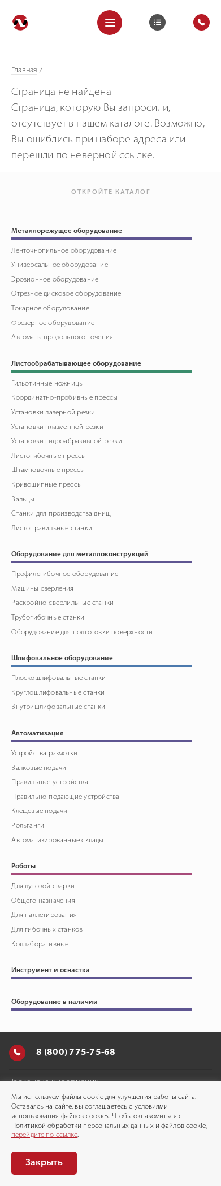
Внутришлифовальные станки (58, 707)
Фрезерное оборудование (52, 323)
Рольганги (27, 826)
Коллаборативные (39, 944)
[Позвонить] (17, 1053)
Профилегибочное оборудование (64, 574)
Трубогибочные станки (47, 617)
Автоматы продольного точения (62, 337)
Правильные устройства (49, 782)
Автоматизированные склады (57, 840)
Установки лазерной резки (53, 412)
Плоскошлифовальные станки (58, 678)
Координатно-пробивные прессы (64, 398)
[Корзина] (157, 22)
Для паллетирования (44, 915)
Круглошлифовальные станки (58, 693)
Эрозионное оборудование (54, 279)
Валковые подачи (38, 768)
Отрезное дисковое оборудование (66, 294)
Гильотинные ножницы (47, 383)
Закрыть (44, 1162)
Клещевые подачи (39, 811)
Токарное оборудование (50, 308)
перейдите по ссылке (44, 1135)
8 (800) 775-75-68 (62, 1053)
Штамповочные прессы (48, 470)
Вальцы (22, 499)
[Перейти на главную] (20, 22)
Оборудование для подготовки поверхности (82, 632)
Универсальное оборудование (59, 265)
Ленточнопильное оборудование (63, 251)
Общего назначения (43, 901)
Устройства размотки (44, 753)
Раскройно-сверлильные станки (62, 603)
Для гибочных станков (47, 930)
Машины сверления (42, 589)
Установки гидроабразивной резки (66, 441)
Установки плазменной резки (57, 427)
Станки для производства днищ (61, 513)
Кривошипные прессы (46, 485)
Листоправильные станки (51, 528)
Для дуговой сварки (43, 886)
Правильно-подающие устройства (65, 797)
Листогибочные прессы (48, 456)
